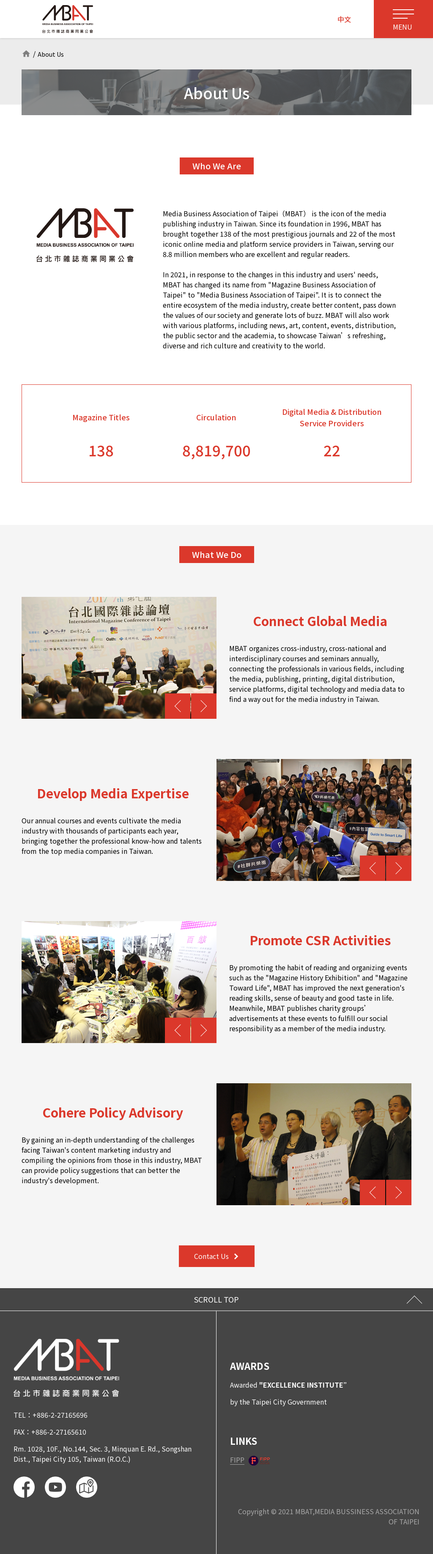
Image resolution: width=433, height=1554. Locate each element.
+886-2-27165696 (60, 1415)
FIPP (237, 1459)
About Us (52, 54)
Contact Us (216, 1256)
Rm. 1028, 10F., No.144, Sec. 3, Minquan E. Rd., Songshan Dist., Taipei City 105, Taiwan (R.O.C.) (103, 1454)
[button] (177, 706)
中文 (344, 19)
